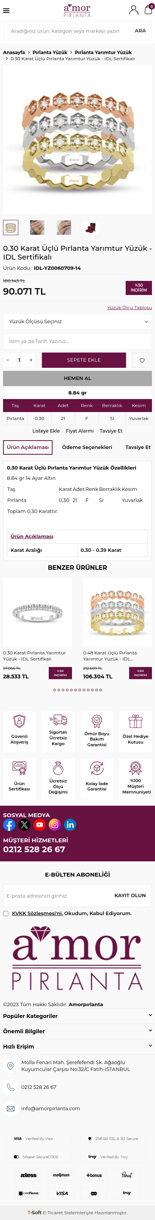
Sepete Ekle (84, 360)
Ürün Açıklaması (28, 447)
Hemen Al (77, 378)
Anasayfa (14, 52)
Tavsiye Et (111, 431)
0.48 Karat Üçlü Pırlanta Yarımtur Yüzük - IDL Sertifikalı (110, 656)
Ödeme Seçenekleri (87, 447)
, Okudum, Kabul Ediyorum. (67, 913)
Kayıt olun (130, 895)
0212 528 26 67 (34, 849)
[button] (54, 690)
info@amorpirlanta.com (50, 1108)
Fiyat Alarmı (80, 431)
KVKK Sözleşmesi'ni (37, 913)
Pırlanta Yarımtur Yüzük (103, 52)
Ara (140, 30)
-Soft (35, 1212)
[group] (77, 139)
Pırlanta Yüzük (50, 52)
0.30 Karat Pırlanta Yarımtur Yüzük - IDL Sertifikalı (34, 656)
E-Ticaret (53, 1212)
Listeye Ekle (46, 431)
